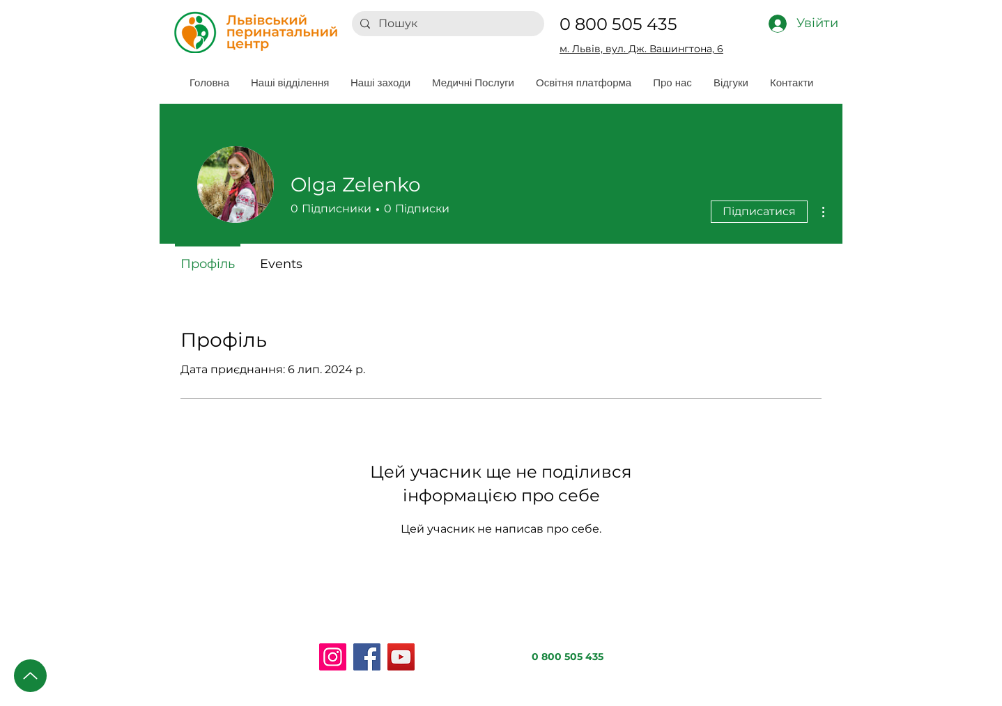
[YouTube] (401, 656)
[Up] (30, 675)
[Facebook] (366, 656)
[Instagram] (332, 656)
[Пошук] (446, 23)
